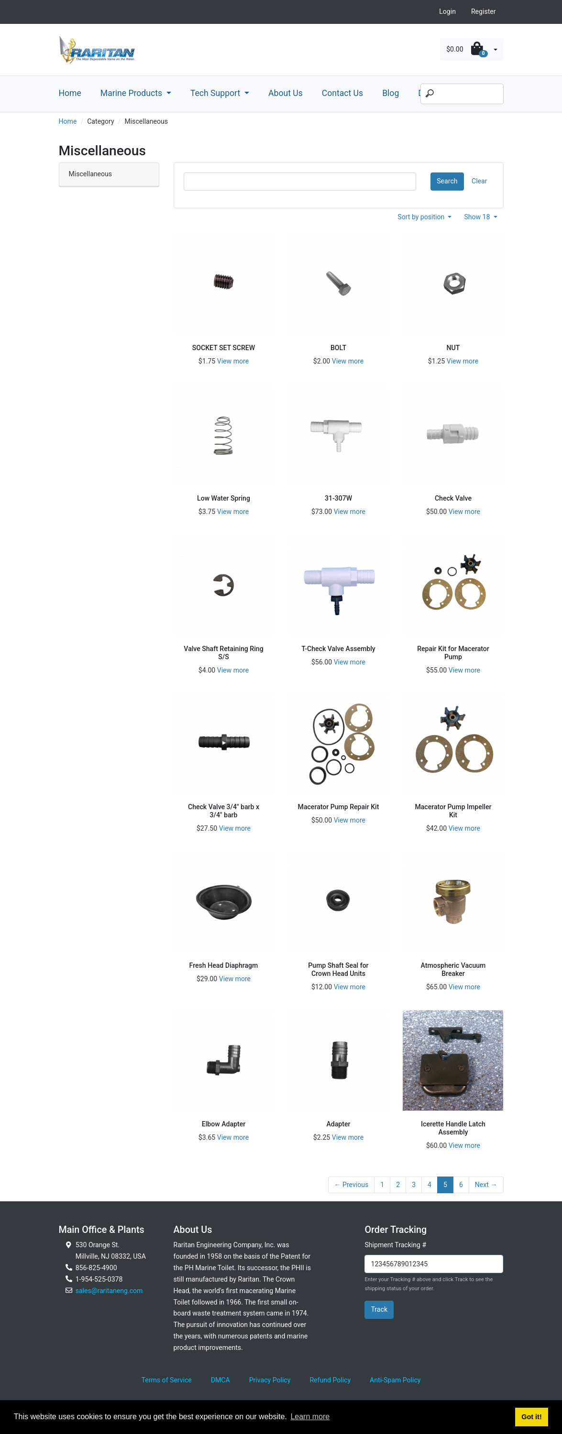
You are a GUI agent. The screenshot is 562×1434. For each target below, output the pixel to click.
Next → (486, 1184)
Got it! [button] (531, 1417)
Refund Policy (330, 1380)
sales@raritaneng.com (109, 1291)
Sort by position (421, 217)
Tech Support (216, 93)
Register (483, 11)
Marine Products (132, 93)
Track (379, 1309)
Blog (390, 93)
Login (447, 11)
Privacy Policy (270, 1380)
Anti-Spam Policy (395, 1380)
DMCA (220, 1380)
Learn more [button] (310, 1417)
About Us (285, 93)
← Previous (351, 1184)
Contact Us (342, 93)
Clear (479, 181)
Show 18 (478, 217)
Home (70, 93)
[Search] (462, 94)
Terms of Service (167, 1380)
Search (447, 181)
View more (233, 361)
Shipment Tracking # (395, 1245)
